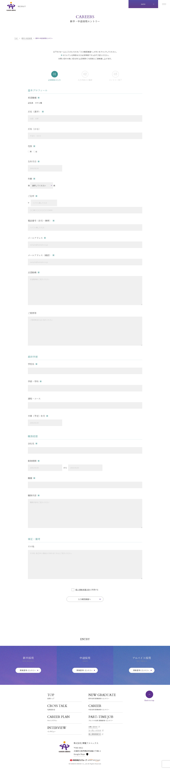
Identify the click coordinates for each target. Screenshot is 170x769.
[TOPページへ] (16, 6)
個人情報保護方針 (82, 589)
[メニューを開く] (164, 4)
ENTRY (143, 4)
